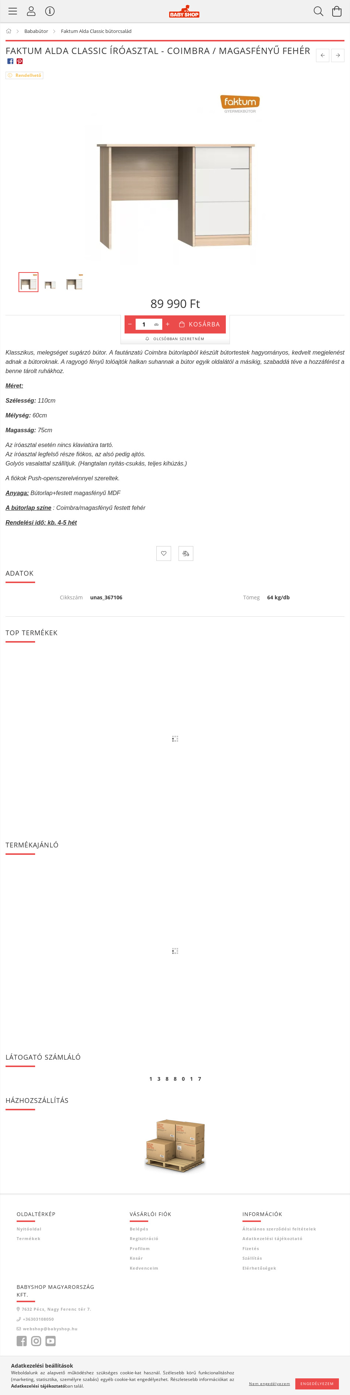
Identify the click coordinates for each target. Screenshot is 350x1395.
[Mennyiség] (144, 324)
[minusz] (130, 324)
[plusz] (167, 324)
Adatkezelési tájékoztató (272, 1238)
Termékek (29, 1238)
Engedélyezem (317, 1383)
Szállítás (252, 1258)
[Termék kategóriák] (13, 11)
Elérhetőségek (259, 1268)
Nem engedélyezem (269, 1383)
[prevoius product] (322, 55)
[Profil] (31, 11)
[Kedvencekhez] (163, 553)
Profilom (140, 1248)
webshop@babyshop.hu (50, 1328)
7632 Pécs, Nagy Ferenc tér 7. (56, 1309)
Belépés (139, 1229)
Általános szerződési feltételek (279, 1229)
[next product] (337, 55)
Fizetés (250, 1248)
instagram (36, 1341)
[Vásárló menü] (50, 11)
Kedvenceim (144, 1268)
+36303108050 (38, 1319)
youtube (50, 1341)
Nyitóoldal (29, 1229)
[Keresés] (318, 11)
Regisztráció (144, 1238)
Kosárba (204, 324)
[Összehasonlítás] (186, 553)
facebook (21, 1341)
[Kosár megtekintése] (337, 11)
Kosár (136, 1258)
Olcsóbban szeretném (178, 338)
